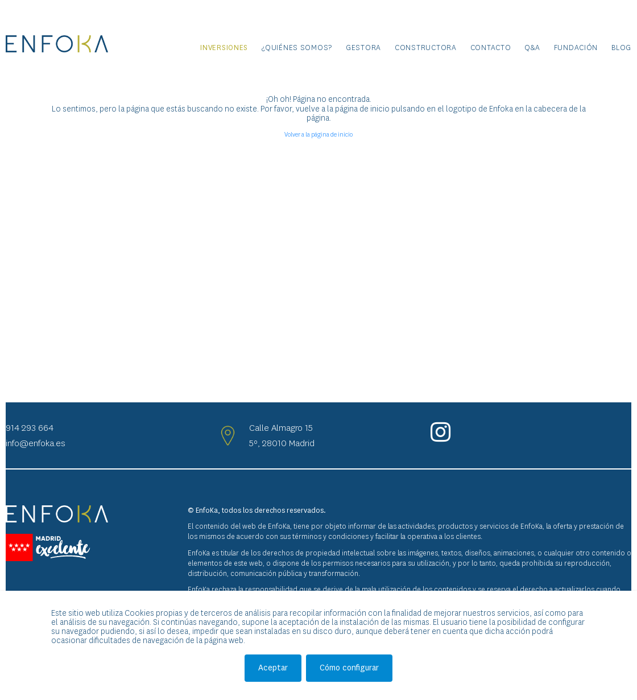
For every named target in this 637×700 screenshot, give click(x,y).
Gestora (363, 47)
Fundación (576, 47)
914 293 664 (29, 428)
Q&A (532, 47)
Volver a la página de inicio (318, 134)
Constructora (426, 47)
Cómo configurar (349, 667)
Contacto (490, 47)
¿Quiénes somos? (297, 47)
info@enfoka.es (35, 443)
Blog (621, 47)
